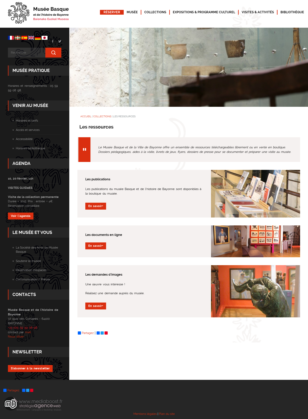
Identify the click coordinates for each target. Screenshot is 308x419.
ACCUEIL (85, 116)
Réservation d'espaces (31, 270)
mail (28, 332)
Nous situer (16, 336)
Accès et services (28, 130)
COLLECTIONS (155, 12)
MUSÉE (132, 12)
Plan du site (167, 414)
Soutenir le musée (28, 261)
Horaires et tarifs (27, 120)
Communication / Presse (33, 279)
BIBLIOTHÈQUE (292, 12)
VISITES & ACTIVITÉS (258, 12)
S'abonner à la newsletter (30, 368)
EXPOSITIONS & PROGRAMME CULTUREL (204, 12)
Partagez (86, 333)
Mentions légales (145, 414)
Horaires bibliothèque (30, 148)
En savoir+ (95, 206)
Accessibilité (24, 139)
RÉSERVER (112, 12)
